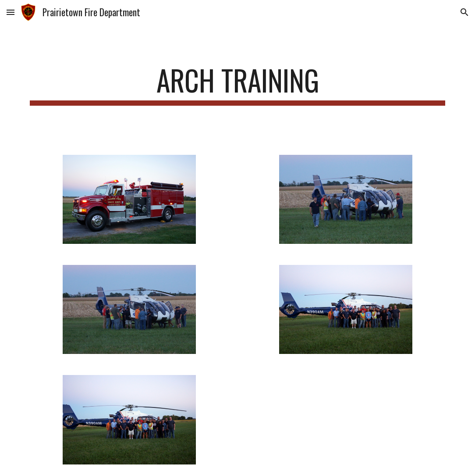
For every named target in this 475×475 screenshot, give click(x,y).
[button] (10, 12)
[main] (237, 84)
